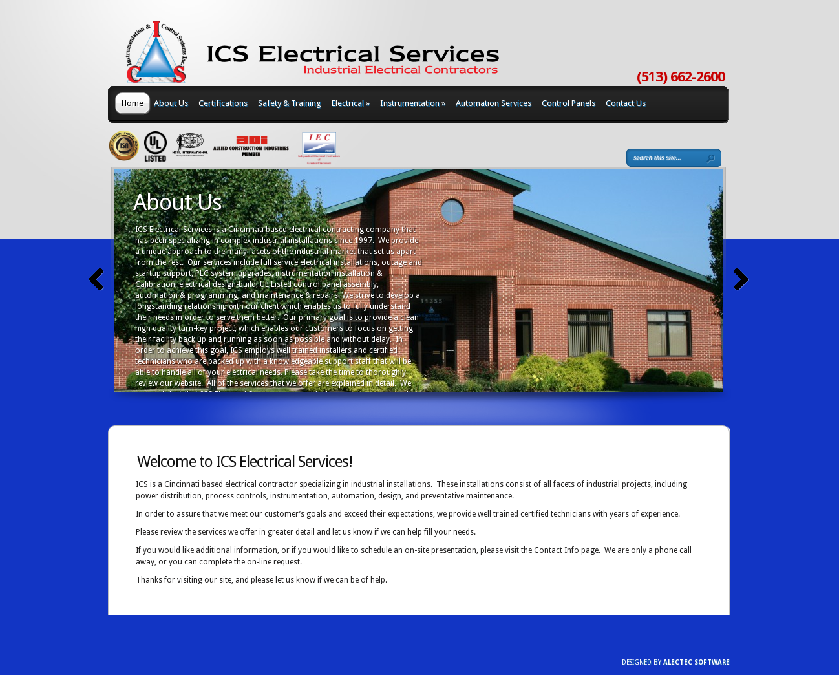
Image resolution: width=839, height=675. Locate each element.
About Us (171, 103)
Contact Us (626, 103)
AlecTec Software (696, 662)
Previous (96, 279)
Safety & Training (289, 103)
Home (132, 103)
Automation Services (493, 103)
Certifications (223, 103)
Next (741, 279)
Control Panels (568, 103)
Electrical (351, 103)
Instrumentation (412, 103)
